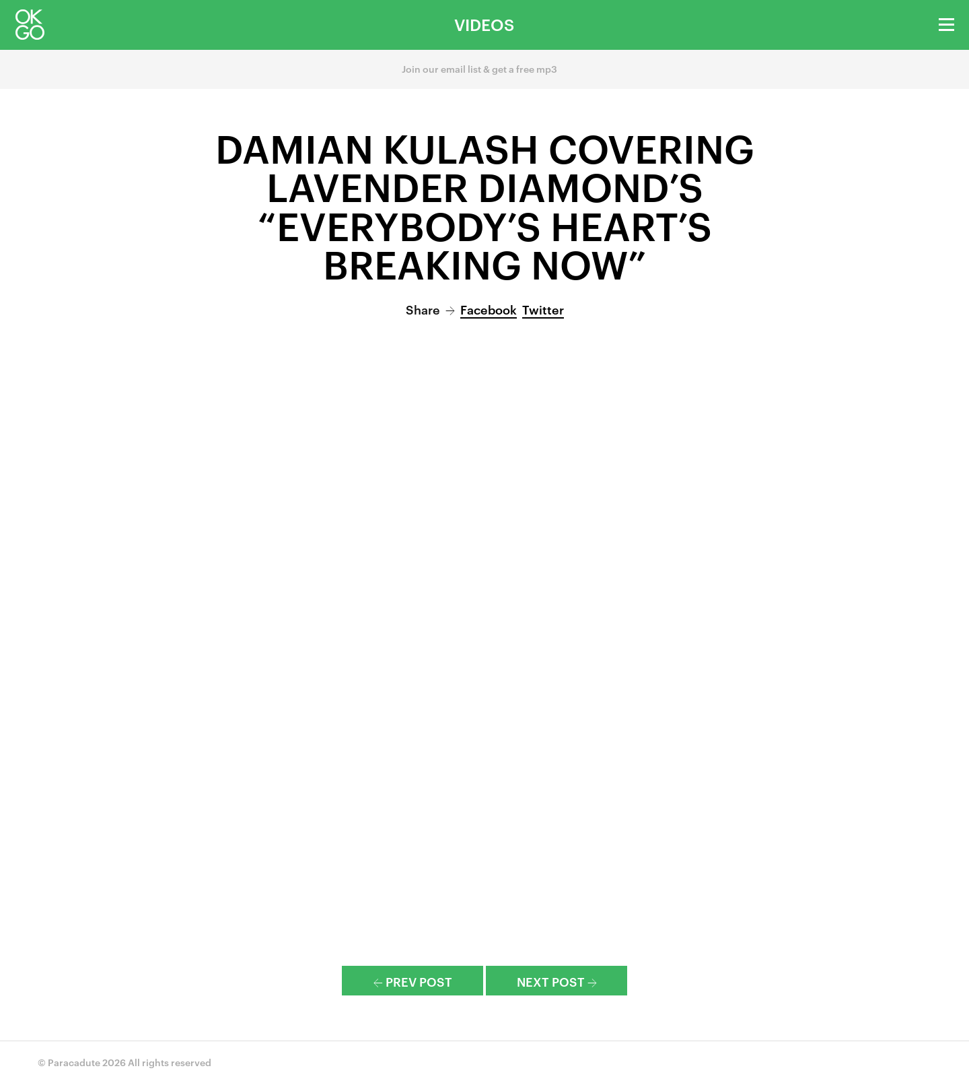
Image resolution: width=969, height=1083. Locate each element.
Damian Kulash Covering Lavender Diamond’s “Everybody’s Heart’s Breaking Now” (484, 204)
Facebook (488, 308)
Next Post (557, 981)
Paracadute (74, 1061)
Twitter (543, 308)
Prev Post (412, 981)
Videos (484, 24)
